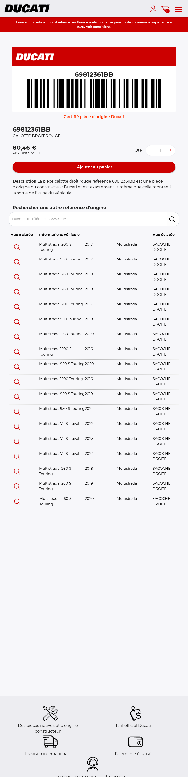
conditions (102, 27)
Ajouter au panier (94, 167)
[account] (154, 8)
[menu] (178, 8)
